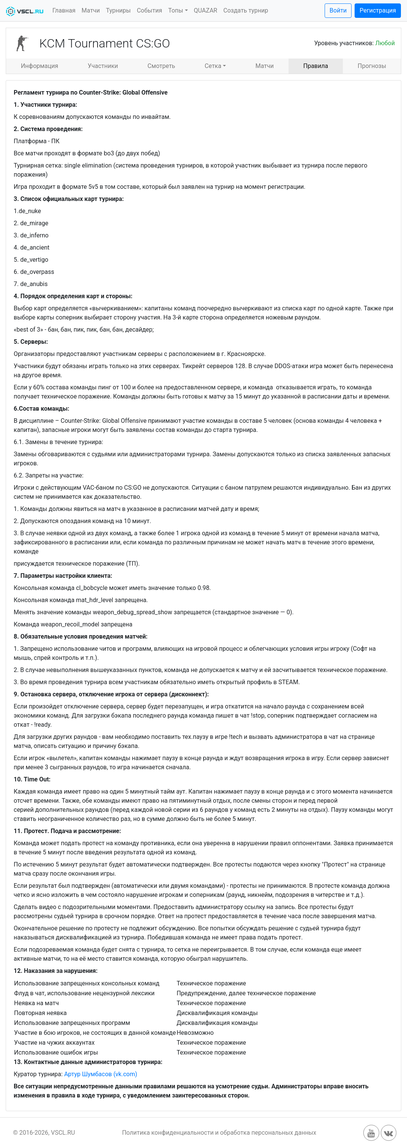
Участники (103, 66)
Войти (338, 10)
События (149, 10)
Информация (39, 66)
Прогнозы (372, 66)
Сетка (213, 66)
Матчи (91, 10)
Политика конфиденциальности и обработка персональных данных (219, 1132)
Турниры (118, 10)
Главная (64, 10)
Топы (175, 10)
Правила (315, 66)
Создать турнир (245, 10)
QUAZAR (206, 10)
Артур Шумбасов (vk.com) (100, 1074)
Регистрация (378, 10)
